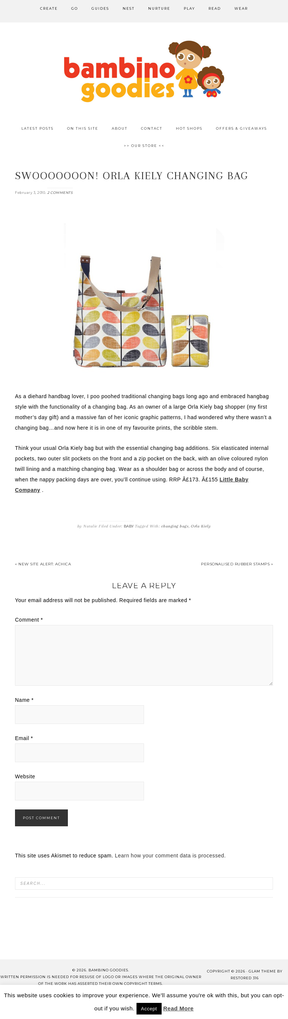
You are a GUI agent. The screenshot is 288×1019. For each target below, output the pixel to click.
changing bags (175, 526)
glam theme (262, 971)
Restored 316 (245, 978)
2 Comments (60, 192)
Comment (29, 620)
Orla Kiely (201, 526)
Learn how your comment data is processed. (170, 856)
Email (24, 738)
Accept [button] (149, 1009)
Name (24, 700)
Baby (129, 526)
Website (25, 776)
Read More (178, 1008)
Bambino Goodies (144, 71)
